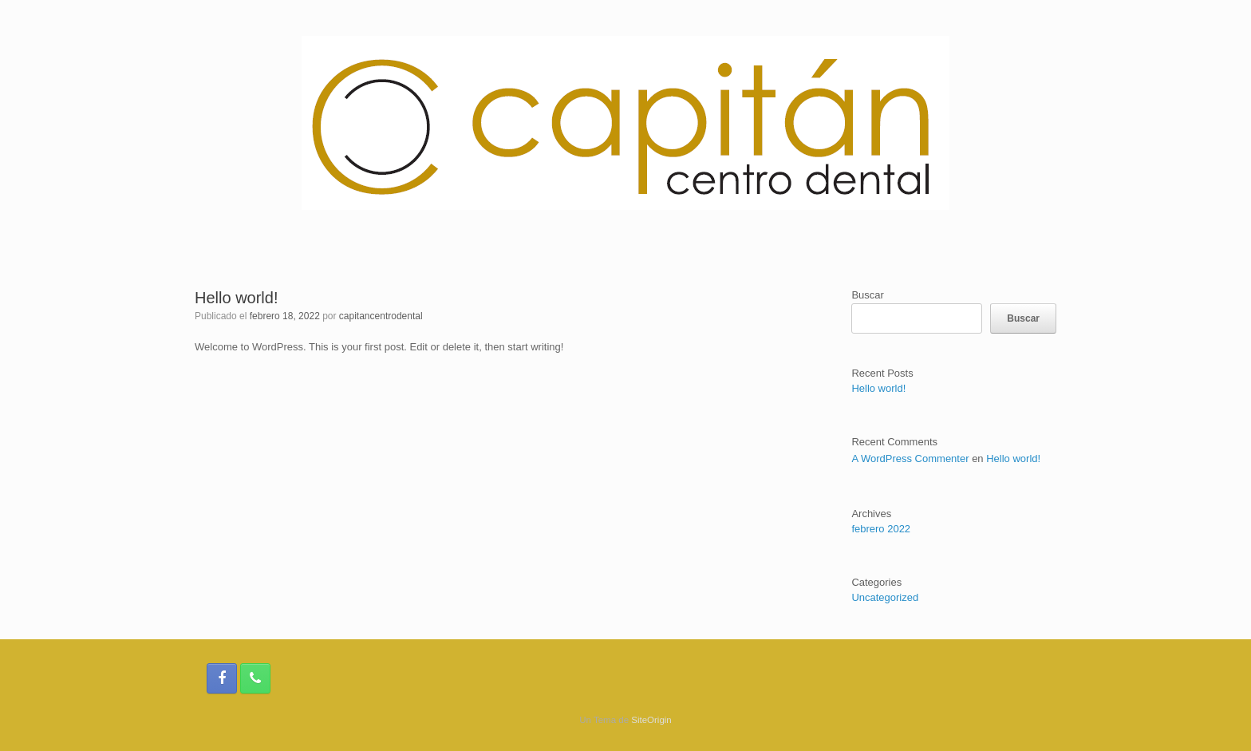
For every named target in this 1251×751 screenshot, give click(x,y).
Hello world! (236, 297)
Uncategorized (884, 597)
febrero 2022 (880, 529)
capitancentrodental (381, 316)
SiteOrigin (651, 720)
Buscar (867, 295)
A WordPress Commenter (910, 458)
